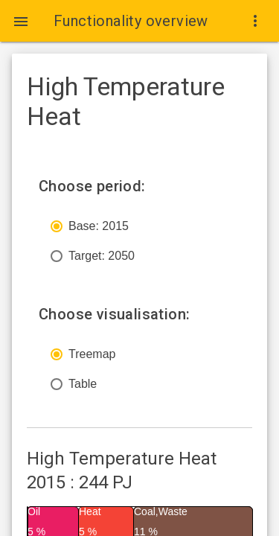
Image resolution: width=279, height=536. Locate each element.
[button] (21, 21)
